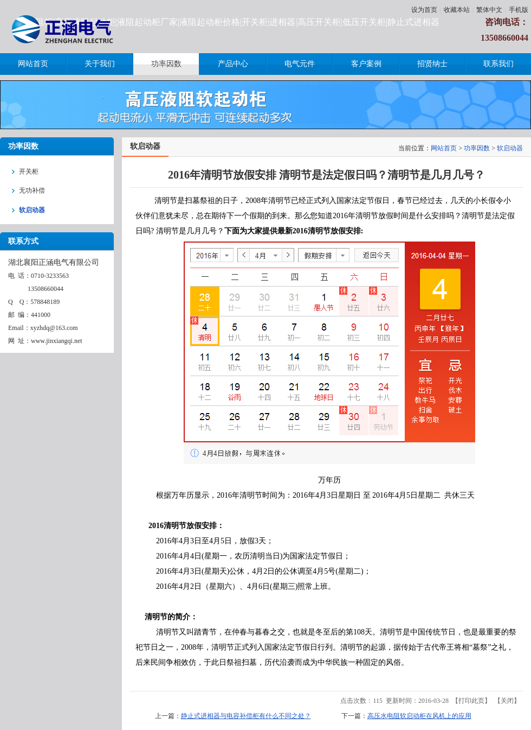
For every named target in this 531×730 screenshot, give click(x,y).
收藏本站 (457, 10)
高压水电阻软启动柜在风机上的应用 (419, 716)
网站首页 (444, 148)
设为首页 (424, 10)
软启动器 (510, 148)
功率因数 (477, 148)
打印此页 (471, 700)
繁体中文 (489, 10)
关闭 (507, 700)
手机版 (518, 10)
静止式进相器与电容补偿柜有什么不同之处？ (246, 716)
